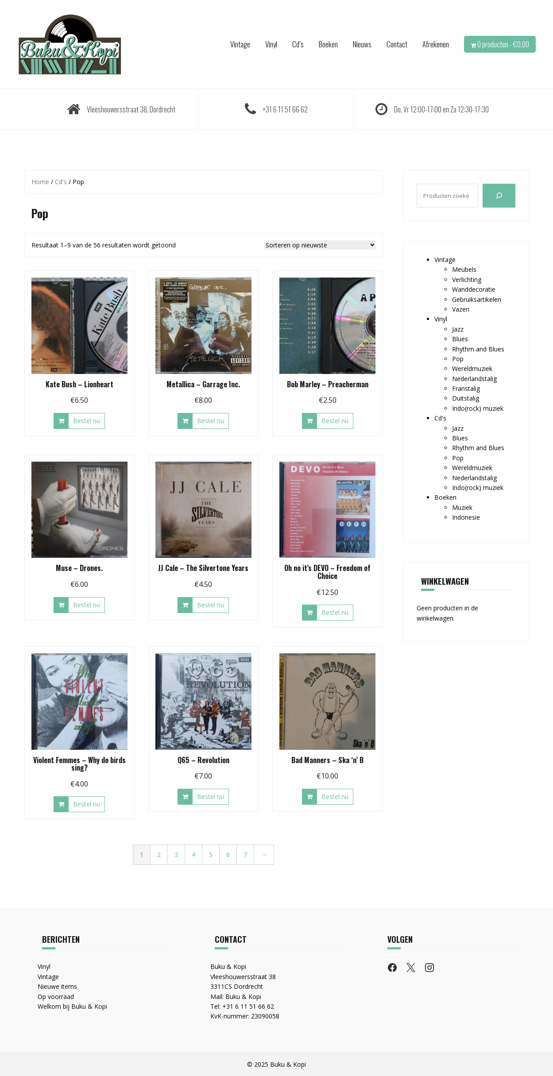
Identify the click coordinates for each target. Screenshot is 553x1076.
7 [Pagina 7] (245, 854)
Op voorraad (56, 996)
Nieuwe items (57, 986)
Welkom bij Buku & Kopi (72, 1006)
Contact (397, 44)
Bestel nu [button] (86, 421)
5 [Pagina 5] (211, 854)
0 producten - (503, 44)
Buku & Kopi (243, 996)
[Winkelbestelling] (320, 245)
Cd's (61, 181)
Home (40, 181)
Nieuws (362, 44)
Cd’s (298, 44)
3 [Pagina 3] (176, 854)
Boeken (328, 44)
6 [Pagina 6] (228, 854)
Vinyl (271, 44)
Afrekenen (435, 44)
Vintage (240, 44)
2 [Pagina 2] (159, 854)
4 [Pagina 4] (193, 854)
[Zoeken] (499, 196)
